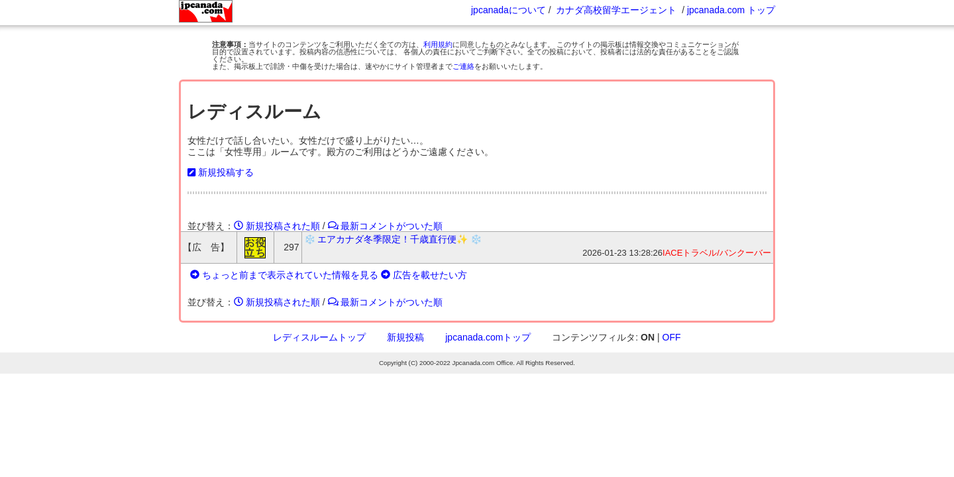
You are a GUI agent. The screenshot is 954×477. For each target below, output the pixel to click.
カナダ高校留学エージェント (616, 10)
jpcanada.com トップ (731, 10)
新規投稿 (405, 337)
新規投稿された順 (277, 226)
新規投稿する (220, 172)
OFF (671, 337)
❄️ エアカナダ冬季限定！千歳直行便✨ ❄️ (393, 239)
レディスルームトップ (319, 337)
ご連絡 (463, 66)
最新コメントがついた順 (385, 226)
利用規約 (437, 44)
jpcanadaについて (508, 10)
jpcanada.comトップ (488, 337)
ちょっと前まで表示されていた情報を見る (284, 275)
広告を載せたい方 (424, 275)
